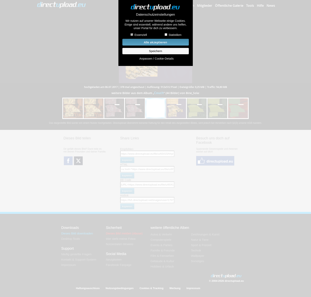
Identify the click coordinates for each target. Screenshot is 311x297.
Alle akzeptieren (155, 42)
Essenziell (140, 34)
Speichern (155, 51)
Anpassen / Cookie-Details (156, 58)
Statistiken (175, 34)
